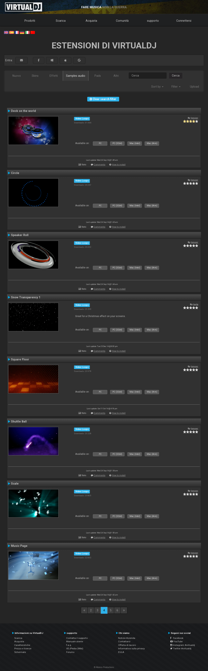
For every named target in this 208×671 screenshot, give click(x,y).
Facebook (176, 638)
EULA (121, 652)
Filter (176, 86)
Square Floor (20, 359)
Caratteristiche (22, 645)
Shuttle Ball (19, 421)
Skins (35, 75)
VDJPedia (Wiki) (74, 648)
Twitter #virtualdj (180, 648)
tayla (195, 304)
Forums (70, 652)
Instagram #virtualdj (182, 645)
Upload (194, 86)
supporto (153, 20)
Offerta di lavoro (127, 645)
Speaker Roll (19, 235)
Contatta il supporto (77, 638)
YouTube (176, 641)
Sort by (157, 86)
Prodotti (29, 20)
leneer (194, 118)
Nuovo (16, 75)
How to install (119, 164)
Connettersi (183, 20)
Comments (99, 164)
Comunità (122, 20)
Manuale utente (74, 641)
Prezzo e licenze (22, 648)
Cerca (176, 75)
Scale (15, 483)
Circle (15, 173)
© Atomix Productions (104, 667)
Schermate (20, 652)
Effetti (54, 75)
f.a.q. (69, 645)
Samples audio (75, 75)
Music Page (19, 545)
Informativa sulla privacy (131, 648)
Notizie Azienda (126, 638)
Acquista (91, 20)
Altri (116, 75)
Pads (97, 75)
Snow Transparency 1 (25, 297)
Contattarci (124, 641)
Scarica (61, 20)
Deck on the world (23, 111)
